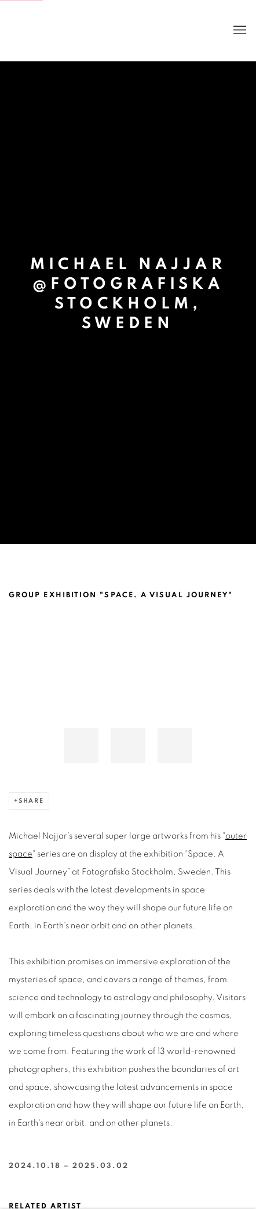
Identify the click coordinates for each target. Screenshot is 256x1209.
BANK (43, 30)
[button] (81, 745)
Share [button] (31, 801)
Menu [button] (238, 30)
